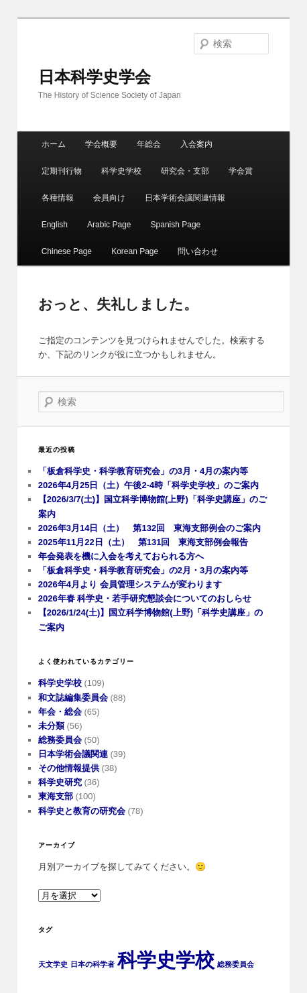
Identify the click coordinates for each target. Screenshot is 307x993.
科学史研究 (60, 782)
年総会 (149, 144)
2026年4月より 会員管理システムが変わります (130, 584)
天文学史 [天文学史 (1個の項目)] (53, 964)
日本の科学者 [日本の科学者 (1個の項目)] (92, 964)
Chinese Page (67, 251)
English (55, 224)
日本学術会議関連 (73, 754)
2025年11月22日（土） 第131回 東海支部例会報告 (143, 542)
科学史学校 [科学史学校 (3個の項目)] (165, 960)
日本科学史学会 (94, 77)
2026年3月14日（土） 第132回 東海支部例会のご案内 (149, 528)
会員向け (109, 197)
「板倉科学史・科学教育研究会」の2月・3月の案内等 (143, 570)
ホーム (54, 144)
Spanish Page (176, 224)
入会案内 (196, 144)
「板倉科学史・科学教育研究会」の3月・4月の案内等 (143, 471)
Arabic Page (109, 224)
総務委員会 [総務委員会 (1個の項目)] (235, 964)
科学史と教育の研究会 (81, 811)
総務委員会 (60, 740)
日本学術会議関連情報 (185, 197)
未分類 (51, 726)
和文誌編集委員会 (73, 698)
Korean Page (134, 251)
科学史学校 (121, 171)
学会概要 (101, 144)
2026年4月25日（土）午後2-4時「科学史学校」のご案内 (148, 485)
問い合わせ (198, 251)
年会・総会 (60, 712)
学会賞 (241, 171)
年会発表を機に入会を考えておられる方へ (121, 556)
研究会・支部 (185, 171)
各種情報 (58, 197)
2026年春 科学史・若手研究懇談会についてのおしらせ (145, 598)
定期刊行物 (62, 171)
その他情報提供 (68, 768)
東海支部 (55, 796)
